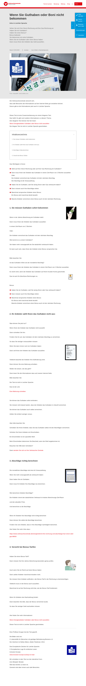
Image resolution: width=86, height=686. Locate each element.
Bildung (63, 4)
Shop (68, 4)
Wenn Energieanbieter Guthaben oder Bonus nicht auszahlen (29, 123)
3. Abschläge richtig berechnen (20, 150)
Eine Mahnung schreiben (18, 391)
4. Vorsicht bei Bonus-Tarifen (19, 155)
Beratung (56, 4)
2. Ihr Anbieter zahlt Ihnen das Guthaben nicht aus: (25, 144)
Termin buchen (47, 4)
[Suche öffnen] (72, 4)
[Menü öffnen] (78, 3)
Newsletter (81, 35)
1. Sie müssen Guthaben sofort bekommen (23, 139)
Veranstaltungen (80, 30)
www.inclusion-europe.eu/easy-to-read (22, 654)
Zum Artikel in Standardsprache (39, 50)
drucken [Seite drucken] (26, 50)
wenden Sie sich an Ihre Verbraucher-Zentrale (28, 450)
